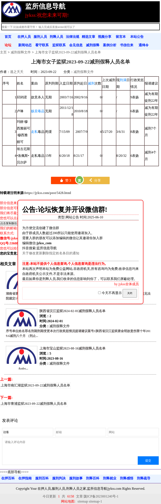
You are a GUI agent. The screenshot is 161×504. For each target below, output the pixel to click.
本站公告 (137, 36)
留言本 (121, 36)
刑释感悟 (126, 478)
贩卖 (34, 111)
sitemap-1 (95, 501)
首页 (8, 36)
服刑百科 (42, 478)
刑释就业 (109, 478)
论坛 (8, 45)
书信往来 (126, 45)
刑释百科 (92, 478)
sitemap (83, 501)
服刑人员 (40, 36)
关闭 (129, 293)
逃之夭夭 (16, 72)
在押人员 (24, 36)
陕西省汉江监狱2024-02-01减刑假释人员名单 (72, 311)
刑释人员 (56, 36)
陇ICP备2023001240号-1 (101, 496)
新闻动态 (25, 45)
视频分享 (104, 36)
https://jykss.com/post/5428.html (48, 193)
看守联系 (42, 45)
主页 (3, 52)
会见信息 (76, 45)
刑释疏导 (143, 478)
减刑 (91, 83)
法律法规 (72, 36)
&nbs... (17, 368)
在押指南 (25, 478)
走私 (34, 131)
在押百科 (8, 478)
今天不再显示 (110, 293)
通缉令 (144, 45)
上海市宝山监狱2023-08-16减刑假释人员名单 (72, 348)
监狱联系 (59, 45)
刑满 (123, 80)
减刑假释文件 (21, 52)
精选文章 (88, 36)
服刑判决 (59, 478)
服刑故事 (76, 478)
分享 (95, 180)
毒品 (41, 111)
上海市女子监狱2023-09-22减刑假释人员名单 (68, 52)
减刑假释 (92, 45)
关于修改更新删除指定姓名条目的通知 (50, 253)
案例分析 (109, 45)
